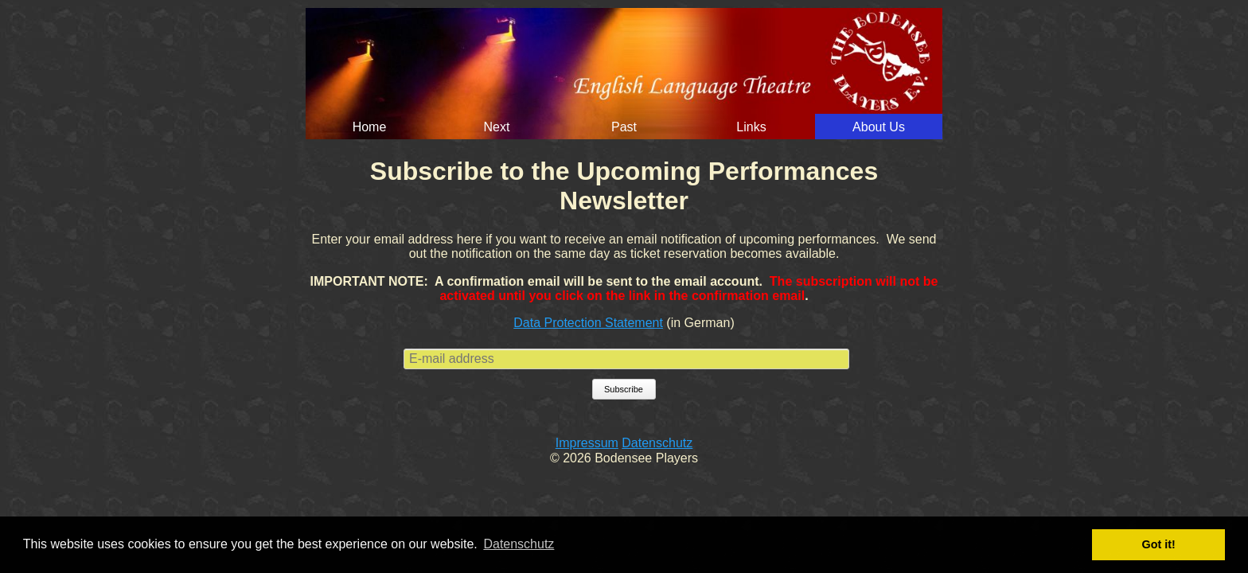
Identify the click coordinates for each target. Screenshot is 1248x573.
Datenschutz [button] (518, 544)
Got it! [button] (1159, 544)
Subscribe (623, 389)
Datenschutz (657, 443)
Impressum (587, 443)
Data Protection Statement (588, 322)
